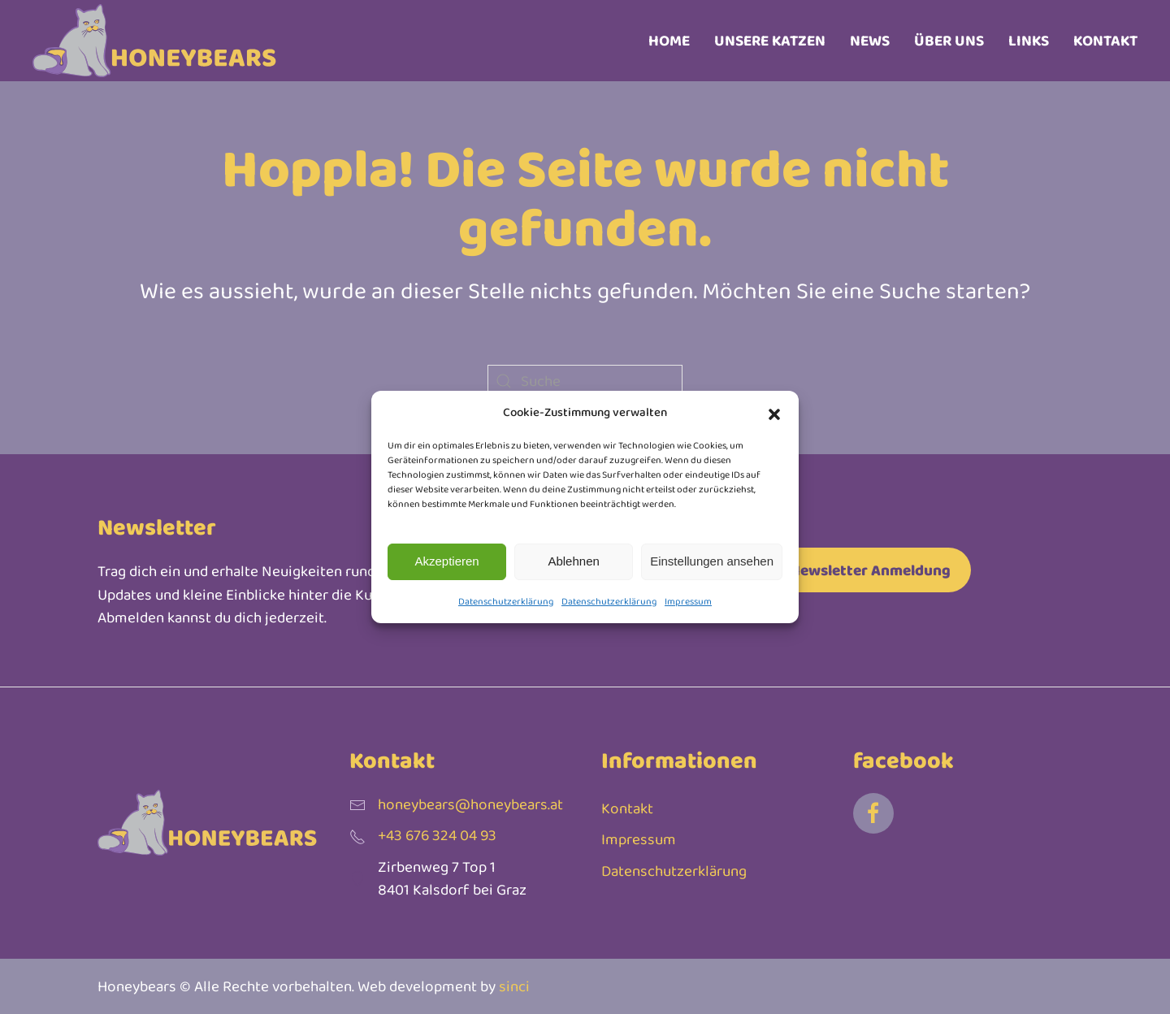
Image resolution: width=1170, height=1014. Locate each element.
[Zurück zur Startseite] (154, 40)
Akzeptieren (446, 561)
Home (669, 40)
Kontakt (1105, 40)
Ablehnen (573, 561)
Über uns (949, 40)
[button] (774, 412)
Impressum (688, 601)
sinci (514, 986)
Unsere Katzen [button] (770, 40)
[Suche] (585, 381)
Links (1028, 40)
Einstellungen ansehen (712, 561)
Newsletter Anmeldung (870, 570)
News (870, 40)
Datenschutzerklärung (505, 601)
